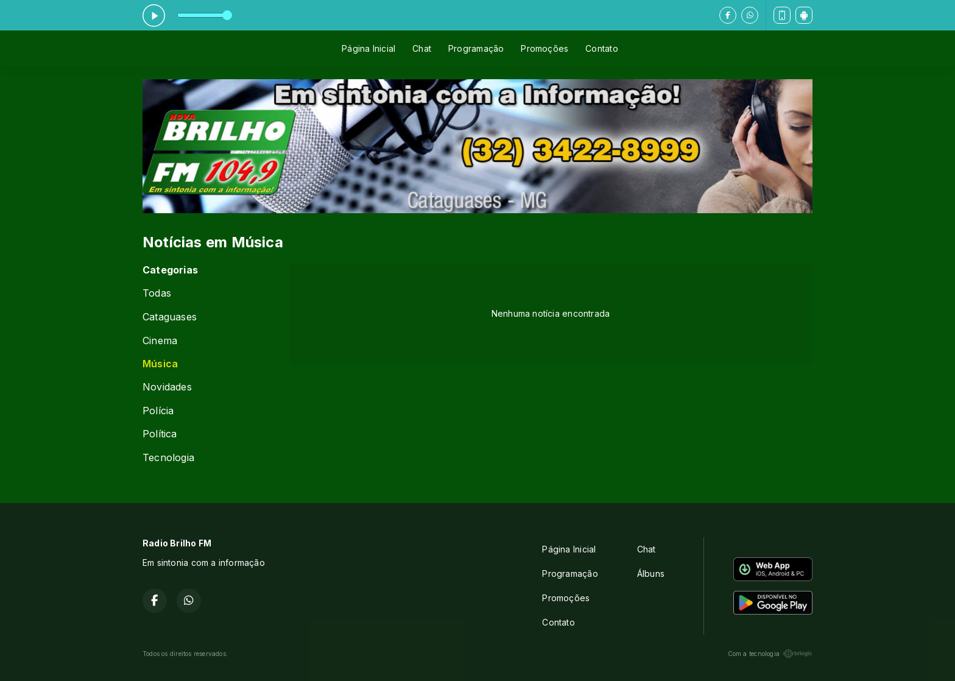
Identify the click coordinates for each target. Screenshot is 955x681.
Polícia (158, 411)
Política (160, 434)
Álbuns (650, 573)
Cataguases (170, 317)
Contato (601, 48)
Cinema (160, 341)
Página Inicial (368, 48)
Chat (421, 48)
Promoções (544, 48)
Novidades (167, 387)
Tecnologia (168, 458)
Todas (157, 293)
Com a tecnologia (770, 653)
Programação (476, 48)
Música (160, 364)
